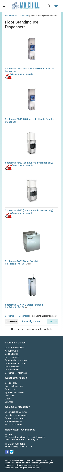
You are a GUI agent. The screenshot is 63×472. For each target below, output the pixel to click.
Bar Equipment (12, 357)
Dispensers (24, 16)
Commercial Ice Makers (16, 363)
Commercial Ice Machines (17, 360)
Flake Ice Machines (13, 421)
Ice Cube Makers (12, 366)
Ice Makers (44, 463)
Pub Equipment (12, 370)
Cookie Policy (11, 383)
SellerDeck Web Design (15, 468)
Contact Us (10, 389)
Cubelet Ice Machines (14, 418)
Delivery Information (14, 347)
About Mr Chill (11, 351)
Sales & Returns (12, 354)
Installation (10, 396)
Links (7, 399)
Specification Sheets (14, 392)
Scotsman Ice (11, 16)
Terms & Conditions (14, 386)
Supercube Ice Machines (16, 412)
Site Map (9, 402)
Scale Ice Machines (13, 424)
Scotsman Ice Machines (16, 373)
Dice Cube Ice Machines (16, 415)
